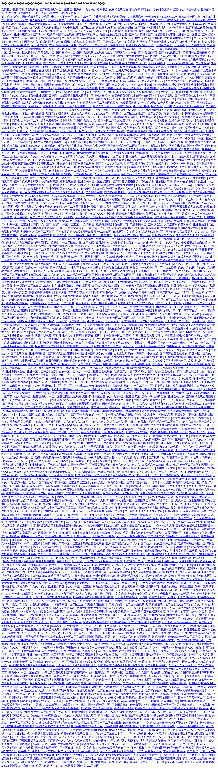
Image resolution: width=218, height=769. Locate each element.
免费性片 (157, 38)
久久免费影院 (120, 84)
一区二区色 (205, 138)
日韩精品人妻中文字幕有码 (199, 113)
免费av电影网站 (12, 561)
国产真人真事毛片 (44, 514)
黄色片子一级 (86, 317)
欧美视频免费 (132, 127)
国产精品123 (204, 102)
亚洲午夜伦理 (22, 34)
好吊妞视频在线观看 (100, 360)
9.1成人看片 (58, 428)
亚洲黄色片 (180, 281)
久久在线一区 (83, 16)
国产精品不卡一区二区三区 (62, 224)
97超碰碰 (54, 382)
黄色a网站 (118, 651)
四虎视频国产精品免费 (125, 575)
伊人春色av (188, 77)
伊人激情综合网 (56, 192)
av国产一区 (170, 697)
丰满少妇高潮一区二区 (59, 536)
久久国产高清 (162, 367)
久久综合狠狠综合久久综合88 (121, 117)
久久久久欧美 (188, 421)
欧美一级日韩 (180, 324)
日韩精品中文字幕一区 (63, 59)
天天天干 (27, 633)
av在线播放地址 (89, 751)
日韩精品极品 (129, 238)
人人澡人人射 (181, 106)
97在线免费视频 (159, 432)
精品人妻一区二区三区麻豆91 (101, 102)
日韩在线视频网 (66, 238)
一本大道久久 (93, 504)
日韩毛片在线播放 (54, 758)
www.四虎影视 (106, 213)
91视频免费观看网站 (161, 360)
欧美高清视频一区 (115, 99)
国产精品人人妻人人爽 (195, 349)
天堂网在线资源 (21, 622)
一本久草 (61, 321)
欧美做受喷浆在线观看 (107, 586)
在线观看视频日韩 (132, 324)
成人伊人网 (182, 292)
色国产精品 (185, 518)
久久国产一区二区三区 (63, 339)
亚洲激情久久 (67, 152)
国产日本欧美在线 (92, 260)
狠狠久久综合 (169, 586)
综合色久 (158, 364)
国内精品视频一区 (110, 719)
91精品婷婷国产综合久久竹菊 (94, 353)
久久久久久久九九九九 (168, 249)
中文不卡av (48, 203)
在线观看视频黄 (91, 432)
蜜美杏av (110, 661)
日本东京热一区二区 (172, 676)
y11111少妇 (43, 66)
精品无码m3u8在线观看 (140, 45)
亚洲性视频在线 (35, 199)
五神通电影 (206, 91)
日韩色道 (139, 461)
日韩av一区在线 (64, 31)
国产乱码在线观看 (22, 747)
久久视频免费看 (158, 120)
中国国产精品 (29, 41)
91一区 (98, 310)
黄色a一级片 (45, 88)
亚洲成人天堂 (179, 432)
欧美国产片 (121, 371)
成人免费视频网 (95, 253)
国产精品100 (148, 142)
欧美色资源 (8, 281)
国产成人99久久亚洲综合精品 (116, 228)
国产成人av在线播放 (63, 74)
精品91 (191, 163)
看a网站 (204, 708)
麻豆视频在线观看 (199, 364)
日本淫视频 (165, 213)
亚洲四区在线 (141, 106)
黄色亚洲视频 (39, 95)
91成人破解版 (192, 149)
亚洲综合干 (134, 382)
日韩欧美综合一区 (137, 332)
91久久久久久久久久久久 (182, 486)
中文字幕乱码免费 (22, 242)
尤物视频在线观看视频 (82, 651)
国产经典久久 (154, 31)
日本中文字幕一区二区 (192, 697)
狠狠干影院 (88, 188)
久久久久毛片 (108, 751)
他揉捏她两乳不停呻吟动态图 (48, 539)
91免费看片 (144, 593)
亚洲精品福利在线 (120, 572)
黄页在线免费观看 (149, 109)
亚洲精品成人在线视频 (183, 708)
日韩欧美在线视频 (28, 238)
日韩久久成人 (167, 256)
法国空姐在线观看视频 (174, 23)
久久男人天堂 (206, 719)
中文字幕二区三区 (25, 694)
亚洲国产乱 (160, 661)
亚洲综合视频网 (162, 593)
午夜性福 (12, 522)
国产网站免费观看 (37, 432)
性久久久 (194, 679)
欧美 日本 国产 (12, 38)
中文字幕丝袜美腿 (141, 84)
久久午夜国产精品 (193, 346)
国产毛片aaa (100, 109)
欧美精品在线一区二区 (191, 174)
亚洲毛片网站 (137, 34)
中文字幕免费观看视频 (96, 324)
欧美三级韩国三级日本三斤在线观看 (76, 160)
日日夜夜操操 (144, 274)
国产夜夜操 (53, 479)
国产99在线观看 (126, 443)
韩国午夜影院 (107, 281)
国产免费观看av (16, 213)
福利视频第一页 (144, 152)
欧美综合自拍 (56, 20)
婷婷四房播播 (62, 410)
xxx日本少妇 (61, 461)
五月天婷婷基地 (12, 403)
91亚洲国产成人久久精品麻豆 (189, 177)
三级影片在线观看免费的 (195, 117)
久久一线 (179, 403)
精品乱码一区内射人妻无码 (183, 536)
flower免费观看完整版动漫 (93, 152)
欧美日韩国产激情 (174, 170)
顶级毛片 (122, 59)
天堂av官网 (147, 41)
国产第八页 (162, 303)
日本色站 (14, 41)
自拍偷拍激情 (35, 715)
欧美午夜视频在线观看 (138, 679)
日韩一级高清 (49, 328)
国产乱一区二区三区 (66, 306)
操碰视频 (28, 296)
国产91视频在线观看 (170, 453)
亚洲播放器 (200, 224)
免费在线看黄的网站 (125, 694)
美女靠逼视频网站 (56, 117)
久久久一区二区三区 (149, 203)
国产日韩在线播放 (131, 296)
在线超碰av (209, 31)
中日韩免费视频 (80, 726)
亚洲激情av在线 (16, 371)
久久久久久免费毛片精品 (89, 328)
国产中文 (109, 70)
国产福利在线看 (83, 174)
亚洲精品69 (57, 66)
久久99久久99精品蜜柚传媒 (73, 418)
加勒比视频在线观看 (160, 131)
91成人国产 (111, 425)
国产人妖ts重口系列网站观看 (148, 134)
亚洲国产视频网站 (67, 203)
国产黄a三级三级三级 (126, 181)
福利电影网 (198, 292)
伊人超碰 (120, 292)
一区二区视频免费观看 (80, 654)
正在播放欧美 (189, 694)
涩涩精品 (151, 99)
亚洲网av (17, 543)
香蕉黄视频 (206, 249)
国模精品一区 (76, 91)
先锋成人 (101, 557)
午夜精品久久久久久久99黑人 (63, 715)
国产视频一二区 (66, 52)
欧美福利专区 (118, 518)
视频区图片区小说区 (98, 84)
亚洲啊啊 (206, 124)
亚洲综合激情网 (106, 314)
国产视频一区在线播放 (169, 629)
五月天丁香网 (103, 593)
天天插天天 (48, 418)
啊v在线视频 (45, 31)
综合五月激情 (155, 124)
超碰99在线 (52, 131)
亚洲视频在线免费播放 (145, 278)
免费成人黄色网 (54, 522)
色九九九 (25, 557)
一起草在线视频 (82, 357)
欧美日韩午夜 (164, 719)
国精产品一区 (36, 378)
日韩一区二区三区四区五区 (190, 238)
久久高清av (27, 357)
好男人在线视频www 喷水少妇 (102, 640)
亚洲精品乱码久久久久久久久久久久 (114, 582)
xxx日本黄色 (33, 385)
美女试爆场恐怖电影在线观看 (46, 568)
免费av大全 (194, 31)
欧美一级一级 (108, 20)
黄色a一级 (81, 289)
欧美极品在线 (33, 195)
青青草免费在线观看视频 (83, 292)
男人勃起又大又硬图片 (190, 579)
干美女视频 (67, 303)
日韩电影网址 (11, 117)
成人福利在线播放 (85, 665)
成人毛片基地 (111, 701)
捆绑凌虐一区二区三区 (197, 303)
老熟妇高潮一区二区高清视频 (127, 604)
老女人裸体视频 (79, 686)
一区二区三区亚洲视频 (39, 160)
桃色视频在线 (126, 751)
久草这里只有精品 (138, 210)
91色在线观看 (199, 611)
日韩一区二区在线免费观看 (114, 120)
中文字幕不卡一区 (62, 16)
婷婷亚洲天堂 (43, 127)
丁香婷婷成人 (182, 213)
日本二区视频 (184, 152)
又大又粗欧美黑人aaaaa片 (102, 138)
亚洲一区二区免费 (20, 52)
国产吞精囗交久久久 (165, 572)
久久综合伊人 (53, 217)
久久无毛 (134, 453)
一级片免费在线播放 (40, 314)
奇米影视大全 (38, 246)
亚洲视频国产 (62, 679)
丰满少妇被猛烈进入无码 (195, 339)
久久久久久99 (57, 274)
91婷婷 (96, 643)
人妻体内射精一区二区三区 (184, 34)
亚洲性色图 (82, 217)
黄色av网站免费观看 (154, 396)
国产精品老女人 (121, 16)
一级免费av (73, 20)
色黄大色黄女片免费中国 (201, 20)
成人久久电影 (75, 611)
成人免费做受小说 (52, 120)
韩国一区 (22, 174)
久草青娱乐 (202, 63)
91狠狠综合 (122, 124)
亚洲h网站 (163, 375)
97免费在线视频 (132, 719)
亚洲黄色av (107, 292)
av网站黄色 (20, 138)
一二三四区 (104, 231)
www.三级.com (100, 56)
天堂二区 (87, 63)
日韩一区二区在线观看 (105, 547)
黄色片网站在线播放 (173, 145)
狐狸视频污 (137, 486)
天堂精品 (176, 303)
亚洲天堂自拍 (86, 48)
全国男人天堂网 (81, 113)
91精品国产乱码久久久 (70, 84)
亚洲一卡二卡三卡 (19, 436)
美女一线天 (154, 170)
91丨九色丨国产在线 (28, 414)
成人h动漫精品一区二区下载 (32, 625)
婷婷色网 (67, 378)
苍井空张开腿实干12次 (32, 751)
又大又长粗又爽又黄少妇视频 (120, 539)
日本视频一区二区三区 (28, 285)
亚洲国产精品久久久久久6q (191, 439)
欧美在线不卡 (49, 220)
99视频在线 (95, 457)
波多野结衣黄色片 (161, 403)
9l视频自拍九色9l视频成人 (151, 185)
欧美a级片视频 (43, 281)
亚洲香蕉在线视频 (176, 357)
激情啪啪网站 (163, 310)
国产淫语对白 (78, 199)
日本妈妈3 (165, 281)
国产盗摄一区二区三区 (113, 615)
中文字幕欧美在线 (154, 138)
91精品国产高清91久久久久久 (59, 134)
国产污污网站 (165, 292)
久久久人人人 (191, 253)
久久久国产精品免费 (148, 672)
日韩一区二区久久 (200, 353)
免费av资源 (193, 124)
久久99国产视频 (32, 63)
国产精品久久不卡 (75, 360)
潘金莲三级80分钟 (54, 504)
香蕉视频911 (130, 697)
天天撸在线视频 (77, 142)
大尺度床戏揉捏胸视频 (178, 224)
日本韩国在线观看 (66, 314)
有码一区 (67, 500)
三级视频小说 (153, 561)
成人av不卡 (50, 285)
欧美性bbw (59, 142)
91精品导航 (45, 149)
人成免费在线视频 (12, 339)
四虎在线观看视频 (175, 203)
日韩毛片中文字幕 (38, 375)
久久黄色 (7, 217)
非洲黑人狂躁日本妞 (192, 557)
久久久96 (172, 138)
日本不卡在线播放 (166, 267)
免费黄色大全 (173, 625)
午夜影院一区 (175, 457)
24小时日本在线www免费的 (84, 167)
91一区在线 (58, 557)
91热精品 (86, 708)
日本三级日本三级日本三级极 (194, 70)
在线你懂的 (163, 163)
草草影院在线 (14, 493)
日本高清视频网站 (32, 117)
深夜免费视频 (33, 48)
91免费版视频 (117, 611)
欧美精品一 (34, 106)
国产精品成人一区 (95, 145)
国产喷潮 (83, 364)
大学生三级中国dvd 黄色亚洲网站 (34, 84)
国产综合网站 (102, 450)
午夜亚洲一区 (194, 400)
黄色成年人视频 (99, 500)
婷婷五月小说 (11, 206)
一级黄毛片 (58, 654)
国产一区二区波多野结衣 (154, 113)
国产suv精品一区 (74, 625)
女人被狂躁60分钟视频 (15, 332)
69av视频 (205, 704)
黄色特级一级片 (178, 633)
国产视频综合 (99, 382)
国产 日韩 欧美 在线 (82, 414)
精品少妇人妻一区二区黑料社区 (80, 256)
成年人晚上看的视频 (24, 124)
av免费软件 (44, 235)
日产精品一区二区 (35, 493)
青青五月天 (112, 321)
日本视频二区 (50, 618)
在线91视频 (80, 704)
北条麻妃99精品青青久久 (67, 389)
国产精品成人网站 (146, 27)
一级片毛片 (67, 249)
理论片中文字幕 (168, 117)
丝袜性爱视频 (101, 575)
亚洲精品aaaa (145, 482)
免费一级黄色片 (56, 676)
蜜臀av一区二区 (122, 461)
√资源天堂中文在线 (147, 353)
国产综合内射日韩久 (182, 74)
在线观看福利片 (50, 38)
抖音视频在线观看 (39, 70)
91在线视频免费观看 (26, 711)
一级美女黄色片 (103, 349)
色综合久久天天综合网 (142, 292)
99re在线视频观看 (116, 260)
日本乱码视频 (141, 38)
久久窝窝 (142, 403)
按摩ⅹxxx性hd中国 (187, 91)
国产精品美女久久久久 (78, 346)
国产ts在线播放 (156, 34)
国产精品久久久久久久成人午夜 (143, 511)
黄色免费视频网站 (200, 142)
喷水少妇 (56, 625)
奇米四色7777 (35, 486)
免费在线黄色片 (29, 220)
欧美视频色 (34, 758)
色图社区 (39, 479)
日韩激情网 (50, 210)
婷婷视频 (35, 511)
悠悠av (29, 324)
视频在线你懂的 (88, 134)
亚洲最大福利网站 (29, 651)
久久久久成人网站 (94, 754)
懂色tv (160, 142)
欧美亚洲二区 (146, 468)
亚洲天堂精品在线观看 (46, 547)
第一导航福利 (173, 643)
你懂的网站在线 (50, 41)
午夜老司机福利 (129, 726)
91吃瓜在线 (15, 296)
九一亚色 (6, 450)
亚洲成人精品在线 (123, 532)
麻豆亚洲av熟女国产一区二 (56, 468)
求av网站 (68, 217)
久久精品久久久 (190, 382)
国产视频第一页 (80, 461)
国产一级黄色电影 (186, 95)
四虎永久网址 (35, 213)
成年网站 (207, 170)
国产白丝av (50, 63)
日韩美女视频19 (101, 95)
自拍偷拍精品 (40, 701)
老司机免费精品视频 (195, 625)
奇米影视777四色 (62, 400)
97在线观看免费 (136, 131)
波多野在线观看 (80, 392)
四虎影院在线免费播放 (28, 210)
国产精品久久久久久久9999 (128, 554)
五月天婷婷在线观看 (128, 70)
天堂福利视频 (148, 493)
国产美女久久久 (140, 339)
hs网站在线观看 (149, 23)
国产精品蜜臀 (116, 436)
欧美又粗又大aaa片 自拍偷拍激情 (157, 565)
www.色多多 (72, 188)
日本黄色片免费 (42, 142)
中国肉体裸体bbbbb (147, 242)
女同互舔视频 (122, 206)
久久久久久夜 (186, 267)
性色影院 (150, 324)
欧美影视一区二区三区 (117, 335)
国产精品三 (8, 238)
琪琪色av (53, 471)
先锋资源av (110, 299)
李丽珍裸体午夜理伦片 (63, 45)
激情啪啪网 (191, 249)
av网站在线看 (145, 629)
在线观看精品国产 (148, 91)
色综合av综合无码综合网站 (33, 167)
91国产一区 (129, 203)
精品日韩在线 (175, 134)
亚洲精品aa (125, 38)
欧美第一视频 (73, 102)
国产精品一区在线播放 (162, 371)
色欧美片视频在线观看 (84, 615)
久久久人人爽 (88, 281)
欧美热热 (54, 303)
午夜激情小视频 (34, 299)
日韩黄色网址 (179, 285)
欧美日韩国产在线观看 (61, 34)
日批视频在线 (154, 554)
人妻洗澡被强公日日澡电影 (176, 56)
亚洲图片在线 (30, 134)
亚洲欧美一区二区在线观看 (59, 48)
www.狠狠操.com (42, 518)
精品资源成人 (86, 59)
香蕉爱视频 (188, 242)
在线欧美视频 (22, 579)
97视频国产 (24, 142)
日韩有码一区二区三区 (124, 113)
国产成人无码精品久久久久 (91, 31)
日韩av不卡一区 (155, 654)
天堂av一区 (97, 418)
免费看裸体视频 (130, 102)
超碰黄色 (157, 106)
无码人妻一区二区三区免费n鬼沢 (171, 192)
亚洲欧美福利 (156, 63)
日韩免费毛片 (102, 385)
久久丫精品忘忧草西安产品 (81, 719)
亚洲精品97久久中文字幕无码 (121, 41)
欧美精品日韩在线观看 (15, 253)
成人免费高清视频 (57, 199)
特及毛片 (167, 414)
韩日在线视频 (75, 443)
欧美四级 (61, 91)
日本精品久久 (167, 199)
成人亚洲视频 (168, 88)
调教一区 (181, 360)
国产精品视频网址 (115, 192)
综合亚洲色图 (49, 152)
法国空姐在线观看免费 (171, 20)
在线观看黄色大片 (20, 665)
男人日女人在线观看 (177, 156)
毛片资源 (189, 489)
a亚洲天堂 (119, 514)
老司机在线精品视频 (36, 604)
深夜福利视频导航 (43, 754)
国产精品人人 (28, 88)
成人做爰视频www (152, 81)
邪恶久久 (33, 203)
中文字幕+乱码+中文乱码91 (57, 156)
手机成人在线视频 (58, 464)
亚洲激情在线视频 (128, 281)
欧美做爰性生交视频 (66, 149)
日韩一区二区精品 (76, 375)
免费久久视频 (184, 99)
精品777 (209, 335)
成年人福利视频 (206, 593)
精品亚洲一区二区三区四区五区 (105, 332)
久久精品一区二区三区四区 (124, 396)
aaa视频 (81, 367)
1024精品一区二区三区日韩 (137, 174)
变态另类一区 (99, 407)
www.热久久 (138, 124)
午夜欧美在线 (191, 643)
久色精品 (32, 256)
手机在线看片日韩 (22, 346)
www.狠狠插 (195, 522)
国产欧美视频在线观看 (140, 163)
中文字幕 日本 (96, 367)
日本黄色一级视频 (111, 23)
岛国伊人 (19, 432)
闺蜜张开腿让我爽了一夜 (71, 99)
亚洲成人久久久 (98, 375)
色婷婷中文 (167, 91)
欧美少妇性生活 (55, 661)
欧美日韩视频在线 (110, 88)
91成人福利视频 (11, 504)
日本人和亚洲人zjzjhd (190, 199)
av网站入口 (109, 643)
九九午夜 (179, 45)
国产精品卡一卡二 (31, 109)
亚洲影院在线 (74, 213)
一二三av (133, 246)
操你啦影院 (83, 285)
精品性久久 (112, 636)
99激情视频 (167, 525)
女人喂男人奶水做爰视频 (143, 518)
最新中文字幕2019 (41, 461)
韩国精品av (208, 203)
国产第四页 (161, 289)
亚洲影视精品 (54, 188)
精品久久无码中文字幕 (65, 590)
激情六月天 (21, 271)
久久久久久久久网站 (107, 174)
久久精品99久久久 (82, 170)
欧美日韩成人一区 (196, 246)
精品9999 (76, 486)
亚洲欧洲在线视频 (187, 525)
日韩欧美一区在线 (190, 16)
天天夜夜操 (21, 217)
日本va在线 (192, 457)
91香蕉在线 (79, 138)
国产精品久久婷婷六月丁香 (119, 403)
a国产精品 (17, 48)
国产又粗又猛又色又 (188, 668)
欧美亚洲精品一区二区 (112, 210)
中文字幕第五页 (156, 479)
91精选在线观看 (111, 263)
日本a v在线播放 (184, 181)
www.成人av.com (83, 385)
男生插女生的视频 (22, 335)
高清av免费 (133, 367)
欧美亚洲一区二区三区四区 (103, 618)
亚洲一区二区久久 (204, 378)
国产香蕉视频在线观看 (165, 425)
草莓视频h (197, 106)
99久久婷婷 (101, 63)
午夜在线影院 (77, 81)
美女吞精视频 (91, 486)
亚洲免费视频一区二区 (119, 389)
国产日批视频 (112, 758)
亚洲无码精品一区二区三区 (85, 117)
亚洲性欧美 (167, 278)
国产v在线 (75, 436)
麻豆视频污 (103, 27)
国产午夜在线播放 (147, 256)
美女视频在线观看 (201, 575)
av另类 (168, 106)
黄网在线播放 (168, 518)
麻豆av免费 (48, 450)
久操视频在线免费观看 (191, 493)
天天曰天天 (89, 231)
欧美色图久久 (75, 192)
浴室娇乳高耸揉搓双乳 (164, 66)
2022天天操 (199, 514)
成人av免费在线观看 (202, 324)
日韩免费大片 (190, 704)
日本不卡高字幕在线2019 (188, 310)
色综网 (168, 31)
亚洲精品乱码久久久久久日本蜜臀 (139, 439)
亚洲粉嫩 (94, 185)
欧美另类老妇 (30, 38)
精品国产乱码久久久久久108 (51, 726)
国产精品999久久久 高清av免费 (147, 253)
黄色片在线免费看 (145, 20)
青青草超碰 (149, 70)
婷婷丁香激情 (114, 511)
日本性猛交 (57, 525)
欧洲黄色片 (75, 658)
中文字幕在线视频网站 (58, 174)
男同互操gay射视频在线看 (119, 629)
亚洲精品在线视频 (54, 77)
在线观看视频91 (86, 690)
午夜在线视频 (74, 504)
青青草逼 (64, 471)
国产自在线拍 (106, 690)
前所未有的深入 (145, 95)
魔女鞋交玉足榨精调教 (49, 346)
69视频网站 (174, 346)
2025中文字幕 (104, 737)
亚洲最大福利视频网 (190, 296)
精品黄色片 (206, 235)
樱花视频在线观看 (123, 450)
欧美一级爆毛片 (130, 81)
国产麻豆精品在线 (76, 568)
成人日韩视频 (113, 418)
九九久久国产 (100, 113)
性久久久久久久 (29, 156)
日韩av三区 (94, 81)
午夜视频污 (108, 453)
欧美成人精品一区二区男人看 (93, 475)
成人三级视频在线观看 (88, 41)
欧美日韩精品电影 (184, 385)
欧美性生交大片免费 (197, 127)
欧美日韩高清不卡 (150, 349)
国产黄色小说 (121, 278)
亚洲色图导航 (22, 744)
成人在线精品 (109, 296)
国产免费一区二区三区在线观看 (167, 522)
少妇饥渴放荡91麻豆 (86, 400)
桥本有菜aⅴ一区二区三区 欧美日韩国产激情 (74, 579)
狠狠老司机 (164, 392)
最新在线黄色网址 (80, 109)
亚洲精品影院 (39, 382)
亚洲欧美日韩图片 (110, 74)
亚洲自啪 (136, 550)
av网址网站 (73, 260)
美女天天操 (193, 170)
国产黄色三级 (188, 572)
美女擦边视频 (81, 56)
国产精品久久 (58, 658)
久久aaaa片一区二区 (55, 109)
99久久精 (101, 414)
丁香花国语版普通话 (84, 471)
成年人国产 (64, 56)
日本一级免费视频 (106, 428)
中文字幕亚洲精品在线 (76, 547)
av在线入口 (36, 174)
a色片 (17, 16)
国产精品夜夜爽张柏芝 (79, 672)
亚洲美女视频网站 (100, 464)
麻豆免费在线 (39, 274)
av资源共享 (203, 418)
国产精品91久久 (87, 120)
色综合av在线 (166, 99)
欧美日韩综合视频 (14, 23)
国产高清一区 (40, 557)
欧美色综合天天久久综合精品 (187, 120)
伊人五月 (97, 726)
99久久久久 (156, 48)
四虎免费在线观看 (93, 543)
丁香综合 (11, 651)
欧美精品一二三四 (153, 464)
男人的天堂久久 (101, 66)
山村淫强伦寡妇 (135, 31)
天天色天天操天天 (131, 138)
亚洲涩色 (122, 453)
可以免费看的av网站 (156, 550)
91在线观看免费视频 (66, 281)
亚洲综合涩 (64, 163)
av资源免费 (132, 142)
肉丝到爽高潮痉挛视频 (168, 758)
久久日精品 (88, 224)
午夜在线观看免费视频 (147, 335)
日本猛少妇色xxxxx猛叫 (17, 597)
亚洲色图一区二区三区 (115, 486)
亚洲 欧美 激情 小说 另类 (182, 479)
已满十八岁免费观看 (69, 228)
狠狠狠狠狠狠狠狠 (107, 48)
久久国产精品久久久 (87, 249)
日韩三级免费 (97, 568)
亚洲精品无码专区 (24, 66)
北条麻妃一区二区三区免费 (18, 722)
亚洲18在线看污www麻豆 (92, 489)
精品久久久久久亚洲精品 (135, 636)
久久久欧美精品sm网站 (133, 457)
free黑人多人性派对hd (148, 414)
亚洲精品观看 (38, 683)
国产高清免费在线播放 (168, 149)
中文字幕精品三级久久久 (92, 238)
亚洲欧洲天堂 (28, 550)
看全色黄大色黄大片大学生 (126, 56)
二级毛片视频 (196, 733)
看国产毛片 (48, 91)
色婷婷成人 (148, 722)
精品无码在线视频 (31, 615)
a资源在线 (39, 102)
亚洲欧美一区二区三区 (130, 690)
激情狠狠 (124, 299)
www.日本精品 (28, 611)
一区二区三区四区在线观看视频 (68, 396)
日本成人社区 (58, 267)
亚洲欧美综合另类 (143, 160)
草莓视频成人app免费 (190, 206)
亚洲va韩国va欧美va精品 (167, 747)
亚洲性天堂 (21, 20)
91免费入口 (202, 231)
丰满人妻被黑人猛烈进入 (58, 289)
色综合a (56, 242)
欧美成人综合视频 (67, 425)
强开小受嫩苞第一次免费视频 (109, 246)
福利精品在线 (44, 296)
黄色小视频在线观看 (103, 392)
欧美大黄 (61, 292)
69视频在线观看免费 (157, 285)
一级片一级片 (86, 314)
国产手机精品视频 (46, 263)
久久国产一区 (162, 328)
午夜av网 (157, 167)
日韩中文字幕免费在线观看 (33, 317)
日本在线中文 (144, 289)
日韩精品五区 (59, 185)
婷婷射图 (114, 489)
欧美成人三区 (25, 349)
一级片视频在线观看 (94, 572)
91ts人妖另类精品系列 (140, 195)
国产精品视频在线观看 (91, 52)
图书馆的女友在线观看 (125, 357)
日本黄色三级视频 (150, 697)
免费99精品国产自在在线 (136, 525)
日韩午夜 (187, 582)
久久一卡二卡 (207, 461)
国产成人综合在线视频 (106, 285)
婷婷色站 (129, 418)
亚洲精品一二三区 (39, 400)
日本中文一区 (93, 443)
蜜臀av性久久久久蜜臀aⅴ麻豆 (135, 149)
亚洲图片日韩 (83, 106)
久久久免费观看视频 (64, 317)
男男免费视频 (110, 81)
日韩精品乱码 (117, 375)
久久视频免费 (14, 81)
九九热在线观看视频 (147, 228)
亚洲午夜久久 (73, 525)
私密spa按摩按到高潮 (45, 181)
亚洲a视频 (57, 375)
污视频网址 (171, 561)
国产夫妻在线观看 (83, 163)
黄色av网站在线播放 (70, 145)
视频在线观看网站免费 (190, 160)
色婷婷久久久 (158, 633)
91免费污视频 (28, 235)
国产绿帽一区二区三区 (121, 289)
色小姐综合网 (164, 443)
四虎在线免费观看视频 (120, 328)
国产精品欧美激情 (122, 152)
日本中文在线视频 (17, 439)
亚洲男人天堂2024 (180, 185)
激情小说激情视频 (113, 249)
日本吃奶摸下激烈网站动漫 (31, 59)
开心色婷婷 (117, 31)
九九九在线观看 (175, 81)
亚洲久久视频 (22, 181)
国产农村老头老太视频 (172, 342)
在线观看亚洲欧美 (25, 554)
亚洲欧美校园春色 (103, 536)
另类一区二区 (204, 446)
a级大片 (27, 102)
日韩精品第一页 (148, 52)
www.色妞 (180, 31)
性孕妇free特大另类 (78, 66)
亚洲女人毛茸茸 (203, 608)
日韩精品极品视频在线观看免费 (120, 410)
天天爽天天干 (117, 195)
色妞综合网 (60, 235)
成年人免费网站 (113, 504)
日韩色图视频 (161, 177)
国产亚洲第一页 (58, 81)
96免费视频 (162, 41)
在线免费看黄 (148, 640)
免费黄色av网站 (116, 367)
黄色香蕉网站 (157, 597)
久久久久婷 (8, 328)
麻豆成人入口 (108, 38)
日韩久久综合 (113, 683)
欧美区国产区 (148, 117)
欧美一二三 (36, 217)
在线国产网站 (101, 16)
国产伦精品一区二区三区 (39, 231)
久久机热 (85, 278)
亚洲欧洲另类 (62, 439)
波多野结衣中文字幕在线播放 (135, 217)
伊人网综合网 (101, 600)
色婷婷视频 (37, 704)
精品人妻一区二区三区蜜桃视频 (112, 106)
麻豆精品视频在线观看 (191, 468)
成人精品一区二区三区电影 (83, 274)
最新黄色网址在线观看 (34, 582)
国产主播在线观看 (70, 210)
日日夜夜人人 (38, 271)
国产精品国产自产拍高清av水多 (75, 124)
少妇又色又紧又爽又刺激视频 (190, 84)
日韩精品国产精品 (163, 235)
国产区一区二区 (108, 439)
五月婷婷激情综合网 (174, 109)
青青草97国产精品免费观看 (39, 228)
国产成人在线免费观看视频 (170, 217)
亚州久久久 (49, 414)
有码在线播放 (99, 479)
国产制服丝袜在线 (92, 306)
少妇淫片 (127, 177)
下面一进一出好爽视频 (166, 475)
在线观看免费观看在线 (62, 271)
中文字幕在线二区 (43, 52)
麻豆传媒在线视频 (122, 27)
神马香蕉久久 (203, 99)
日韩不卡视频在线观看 (180, 63)
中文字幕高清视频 (200, 633)
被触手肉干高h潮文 (158, 77)
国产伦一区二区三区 (50, 554)
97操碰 (115, 324)
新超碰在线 (171, 167)
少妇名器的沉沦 (179, 686)
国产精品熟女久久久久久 (69, 342)
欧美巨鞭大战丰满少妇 (148, 220)
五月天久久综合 (27, 590)
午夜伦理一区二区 (203, 278)
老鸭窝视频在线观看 (114, 167)
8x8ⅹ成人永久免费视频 (36, 389)
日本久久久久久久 (69, 63)
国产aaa (22, 468)
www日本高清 (207, 95)
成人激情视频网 (102, 278)
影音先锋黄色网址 (87, 34)
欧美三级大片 (166, 70)
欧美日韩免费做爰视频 (197, 52)
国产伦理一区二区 (118, 550)
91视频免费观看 (110, 203)
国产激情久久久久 (187, 235)
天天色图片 (58, 443)
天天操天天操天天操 (41, 292)
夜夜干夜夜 (53, 378)
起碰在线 (168, 672)
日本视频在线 (181, 271)
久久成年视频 (39, 45)
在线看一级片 (40, 428)
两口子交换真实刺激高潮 (110, 131)
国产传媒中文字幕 (178, 611)
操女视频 (7, 16)
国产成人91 (39, 34)
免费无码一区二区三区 (76, 382)
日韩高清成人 (131, 156)
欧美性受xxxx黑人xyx (88, 70)
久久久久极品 (53, 299)
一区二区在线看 (72, 242)
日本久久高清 (22, 754)
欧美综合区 (80, 457)
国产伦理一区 (195, 145)
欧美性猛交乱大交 (49, 694)
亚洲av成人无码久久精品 (167, 188)
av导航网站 (125, 20)
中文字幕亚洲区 (65, 593)
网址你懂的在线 (141, 364)
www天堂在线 (111, 579)
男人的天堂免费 (126, 565)
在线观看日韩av (178, 679)
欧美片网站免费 (88, 74)
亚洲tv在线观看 (173, 220)
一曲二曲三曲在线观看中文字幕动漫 (60, 640)
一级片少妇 (169, 754)
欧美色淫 (175, 59)
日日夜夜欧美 (191, 532)
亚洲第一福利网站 (157, 74)
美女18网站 (95, 99)
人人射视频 (163, 263)
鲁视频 (202, 41)
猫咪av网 (143, 66)
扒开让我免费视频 (201, 328)
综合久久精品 (46, 124)
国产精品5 (89, 228)
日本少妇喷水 (188, 138)
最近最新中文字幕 (181, 289)
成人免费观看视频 (152, 156)
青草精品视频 (90, 20)
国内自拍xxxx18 (137, 63)
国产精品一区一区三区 (186, 263)
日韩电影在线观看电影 (191, 371)
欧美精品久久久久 (17, 27)
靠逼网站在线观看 (153, 231)
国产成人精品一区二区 (133, 48)
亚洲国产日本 (185, 744)
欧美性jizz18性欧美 (37, 267)
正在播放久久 (29, 206)
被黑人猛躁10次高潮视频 (137, 758)
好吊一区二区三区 (203, 443)
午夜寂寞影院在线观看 (23, 163)
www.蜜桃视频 (127, 633)
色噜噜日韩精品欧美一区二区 (171, 436)
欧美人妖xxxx (117, 479)
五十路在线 (58, 167)
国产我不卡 (104, 651)
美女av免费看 (66, 23)
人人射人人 (48, 238)
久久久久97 (15, 471)
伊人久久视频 (84, 593)
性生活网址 (189, 41)
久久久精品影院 (187, 597)
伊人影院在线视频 (41, 410)
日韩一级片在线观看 (183, 102)
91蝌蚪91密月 (14, 299)
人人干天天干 (112, 306)
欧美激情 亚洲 (65, 450)
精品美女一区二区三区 (92, 45)
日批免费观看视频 (33, 446)
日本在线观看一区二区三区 (59, 511)
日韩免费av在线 (106, 59)
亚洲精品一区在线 (147, 314)
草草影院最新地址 (78, 407)
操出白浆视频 (164, 45)
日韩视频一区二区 (28, 418)
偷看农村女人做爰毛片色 (29, 676)
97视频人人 (143, 418)
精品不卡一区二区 (88, 271)
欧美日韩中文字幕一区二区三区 (85, 127)
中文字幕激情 (129, 579)
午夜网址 (109, 443)
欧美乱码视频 (91, 263)
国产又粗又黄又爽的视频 (45, 27)
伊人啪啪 (70, 120)
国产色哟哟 (151, 56)
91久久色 (58, 127)
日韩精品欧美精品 (124, 91)
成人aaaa (145, 235)
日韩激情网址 (180, 195)
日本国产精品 (114, 127)
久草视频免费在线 (171, 314)
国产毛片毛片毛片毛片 (142, 375)
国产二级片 (39, 579)
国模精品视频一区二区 (135, 321)
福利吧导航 (126, 242)
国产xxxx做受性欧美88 (28, 77)
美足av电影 (196, 217)
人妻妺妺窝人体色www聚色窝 (164, 461)
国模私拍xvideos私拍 (66, 697)
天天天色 (56, 701)
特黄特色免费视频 (181, 317)
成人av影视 (140, 120)
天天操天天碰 (126, 314)
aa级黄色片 (13, 536)
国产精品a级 (46, 482)
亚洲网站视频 (111, 199)
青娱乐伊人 (135, 615)
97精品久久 (131, 23)
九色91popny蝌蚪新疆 (171, 27)
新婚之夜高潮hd (124, 708)
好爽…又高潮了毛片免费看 (156, 238)
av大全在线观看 (196, 45)
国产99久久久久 (114, 310)
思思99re (54, 565)
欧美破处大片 (24, 281)
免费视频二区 (47, 163)
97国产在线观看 (92, 335)
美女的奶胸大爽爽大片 (155, 102)
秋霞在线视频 (188, 66)
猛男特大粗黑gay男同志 (26, 489)
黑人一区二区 (9, 170)
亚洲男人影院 (163, 385)
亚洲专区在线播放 (139, 192)
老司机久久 (37, 224)
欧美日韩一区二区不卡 (122, 482)
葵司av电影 (205, 66)
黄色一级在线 (164, 95)
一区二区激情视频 (111, 722)
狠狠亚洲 (60, 572)
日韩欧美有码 (190, 618)
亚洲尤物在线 (66, 285)
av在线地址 (118, 163)
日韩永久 (22, 131)
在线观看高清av (21, 575)
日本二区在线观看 (87, 23)
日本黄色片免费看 (113, 432)
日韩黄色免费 (28, 149)
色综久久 (147, 367)
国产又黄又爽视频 (28, 328)
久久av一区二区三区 (66, 518)
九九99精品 (82, 246)
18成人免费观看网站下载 (41, 23)
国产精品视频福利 (177, 142)
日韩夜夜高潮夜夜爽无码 (35, 74)
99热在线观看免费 (40, 608)
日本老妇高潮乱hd (35, 81)
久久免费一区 (203, 56)
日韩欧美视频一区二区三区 (131, 360)
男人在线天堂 (145, 443)
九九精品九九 (38, 20)
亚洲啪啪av (209, 34)
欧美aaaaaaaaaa (41, 575)
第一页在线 (125, 392)
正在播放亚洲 (115, 45)
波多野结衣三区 (89, 203)
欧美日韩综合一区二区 (107, 346)
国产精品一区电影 (133, 74)
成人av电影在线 (142, 572)
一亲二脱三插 (32, 543)
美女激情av (24, 525)
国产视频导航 (157, 457)
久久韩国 (158, 625)
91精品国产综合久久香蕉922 (66, 253)
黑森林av (123, 339)
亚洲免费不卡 (81, 95)
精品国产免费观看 (162, 450)
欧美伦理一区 (104, 188)
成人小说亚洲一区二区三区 (78, 27)
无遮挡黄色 (94, 701)
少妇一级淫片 (160, 317)
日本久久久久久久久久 (15, 95)
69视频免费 (115, 697)
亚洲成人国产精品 (55, 643)
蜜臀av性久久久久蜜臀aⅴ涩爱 (145, 729)
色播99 (175, 77)
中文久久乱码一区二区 (139, 249)
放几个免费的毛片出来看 (121, 52)
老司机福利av (46, 593)
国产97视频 (143, 450)
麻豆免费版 (83, 303)
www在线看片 (90, 38)
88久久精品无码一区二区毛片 (98, 149)
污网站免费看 (138, 733)
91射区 (206, 604)
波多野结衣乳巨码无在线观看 (48, 332)
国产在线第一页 (16, 256)
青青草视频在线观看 (58, 704)
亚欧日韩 (167, 439)
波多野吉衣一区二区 (63, 371)
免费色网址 (151, 88)
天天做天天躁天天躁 (197, 134)
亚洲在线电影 (176, 396)
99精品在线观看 (191, 389)
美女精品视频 (9, 99)
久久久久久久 (171, 349)
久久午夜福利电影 (189, 88)
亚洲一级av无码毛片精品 (177, 608)
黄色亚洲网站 (180, 328)
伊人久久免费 (46, 321)
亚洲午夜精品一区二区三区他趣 (38, 249)
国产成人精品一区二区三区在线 (54, 747)
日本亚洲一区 (149, 281)
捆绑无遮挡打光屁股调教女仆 (139, 618)
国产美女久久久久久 (139, 436)
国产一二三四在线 (148, 701)
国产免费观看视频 (138, 514)
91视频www (204, 385)
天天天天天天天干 (28, 91)
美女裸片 (29, 529)
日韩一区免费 (191, 314)
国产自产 (63, 414)
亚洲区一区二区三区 (200, 109)
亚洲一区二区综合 (38, 371)
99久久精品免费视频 (190, 274)
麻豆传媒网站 (203, 561)
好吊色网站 (42, 242)
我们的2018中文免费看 (199, 306)
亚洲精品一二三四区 (177, 321)
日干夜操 (180, 568)
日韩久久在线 (33, 289)
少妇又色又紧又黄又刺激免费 (167, 260)
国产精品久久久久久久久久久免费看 (69, 740)
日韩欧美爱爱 (28, 496)
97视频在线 (93, 342)
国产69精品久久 (81, 679)
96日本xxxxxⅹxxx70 (165, 16)
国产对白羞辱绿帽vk (40, 306)
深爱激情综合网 (175, 124)
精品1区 (136, 568)
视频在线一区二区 (110, 156)
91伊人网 (114, 238)
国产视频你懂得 (168, 428)
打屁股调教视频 (18, 697)
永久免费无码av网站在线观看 (134, 590)
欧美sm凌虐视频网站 (32, 192)
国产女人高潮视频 (41, 697)
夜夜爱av (127, 407)
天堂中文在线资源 (104, 378)
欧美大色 (192, 260)
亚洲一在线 (41, 633)
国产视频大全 (190, 228)
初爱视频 (64, 113)
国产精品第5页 (70, 38)
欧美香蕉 (52, 446)
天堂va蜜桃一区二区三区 (179, 48)
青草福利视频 (63, 88)
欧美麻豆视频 (28, 99)
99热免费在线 (54, 102)
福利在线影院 (68, 181)
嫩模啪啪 (54, 170)
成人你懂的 (34, 733)
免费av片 (199, 289)
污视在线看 (147, 181)
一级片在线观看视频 (194, 59)
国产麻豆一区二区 (36, 339)
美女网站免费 (19, 586)
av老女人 (146, 529)
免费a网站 (173, 582)
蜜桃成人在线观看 (145, 342)
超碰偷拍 (145, 668)
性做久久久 (187, 446)
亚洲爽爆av (122, 134)
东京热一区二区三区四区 (62, 751)
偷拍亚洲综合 (101, 357)
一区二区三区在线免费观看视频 (52, 597)
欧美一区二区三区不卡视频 (120, 468)
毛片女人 (90, 213)
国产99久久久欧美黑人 (180, 231)
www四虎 (22, 608)
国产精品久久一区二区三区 (125, 608)
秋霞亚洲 (62, 686)
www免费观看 (105, 124)
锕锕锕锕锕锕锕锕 (116, 529)
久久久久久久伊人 (105, 77)
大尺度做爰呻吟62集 (79, 77)
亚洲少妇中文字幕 (79, 643)
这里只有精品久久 (62, 575)
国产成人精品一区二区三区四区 (148, 59)
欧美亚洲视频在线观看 (169, 407)
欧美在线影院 (117, 63)
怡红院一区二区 (138, 647)
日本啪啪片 (201, 740)
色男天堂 (30, 177)
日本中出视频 (150, 145)
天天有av (7, 34)
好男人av (33, 364)
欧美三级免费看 (21, 547)
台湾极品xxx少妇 (116, 253)
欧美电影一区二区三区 (107, 177)
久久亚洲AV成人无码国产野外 (197, 167)
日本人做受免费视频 (124, 66)
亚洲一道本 (118, 668)
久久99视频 (36, 131)
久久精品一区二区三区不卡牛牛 (36, 56)
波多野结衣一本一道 (99, 91)
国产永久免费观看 (170, 52)
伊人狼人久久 (14, 604)
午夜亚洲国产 (119, 600)
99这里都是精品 (38, 565)
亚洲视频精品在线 (102, 597)
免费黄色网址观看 (109, 471)
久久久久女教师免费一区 (35, 185)
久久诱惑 (37, 522)
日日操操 (77, 561)
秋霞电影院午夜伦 (119, 557)
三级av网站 (193, 81)
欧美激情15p (163, 195)
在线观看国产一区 (22, 729)
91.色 (156, 525)
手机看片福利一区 (176, 364)
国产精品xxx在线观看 (16, 246)
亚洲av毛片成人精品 (102, 217)
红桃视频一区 (72, 195)
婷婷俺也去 (13, 63)
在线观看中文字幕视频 (178, 38)
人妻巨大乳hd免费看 (32, 113)
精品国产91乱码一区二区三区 (107, 142)
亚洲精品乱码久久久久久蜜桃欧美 (163, 127)
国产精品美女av (200, 195)
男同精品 (181, 547)
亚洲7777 (13, 496)
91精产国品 (198, 271)
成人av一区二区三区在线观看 (58, 364)
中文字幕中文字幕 (198, 342)
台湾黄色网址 (53, 421)
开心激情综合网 (27, 31)
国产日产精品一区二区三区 (124, 145)
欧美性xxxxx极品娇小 (26, 450)
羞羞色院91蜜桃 (45, 561)
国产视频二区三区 (88, 765)
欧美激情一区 (138, 224)
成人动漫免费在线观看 (68, 296)
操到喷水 (176, 113)
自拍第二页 (121, 224)
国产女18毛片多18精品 (131, 77)
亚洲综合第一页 (142, 16)
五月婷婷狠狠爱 (165, 152)
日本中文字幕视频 (86, 747)
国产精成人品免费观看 (36, 16)
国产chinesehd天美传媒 (165, 339)
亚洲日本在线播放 (60, 95)
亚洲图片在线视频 (152, 357)
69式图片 (66, 41)
